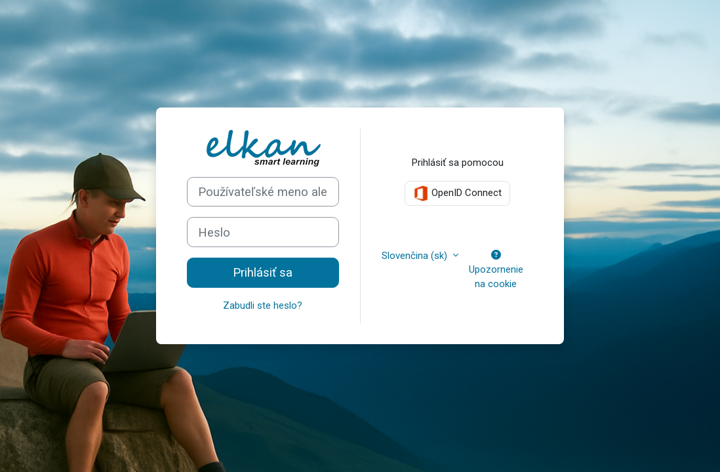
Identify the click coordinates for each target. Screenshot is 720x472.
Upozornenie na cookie (496, 270)
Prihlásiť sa (262, 272)
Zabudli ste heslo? (262, 305)
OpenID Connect (457, 193)
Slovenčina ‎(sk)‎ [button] (416, 256)
